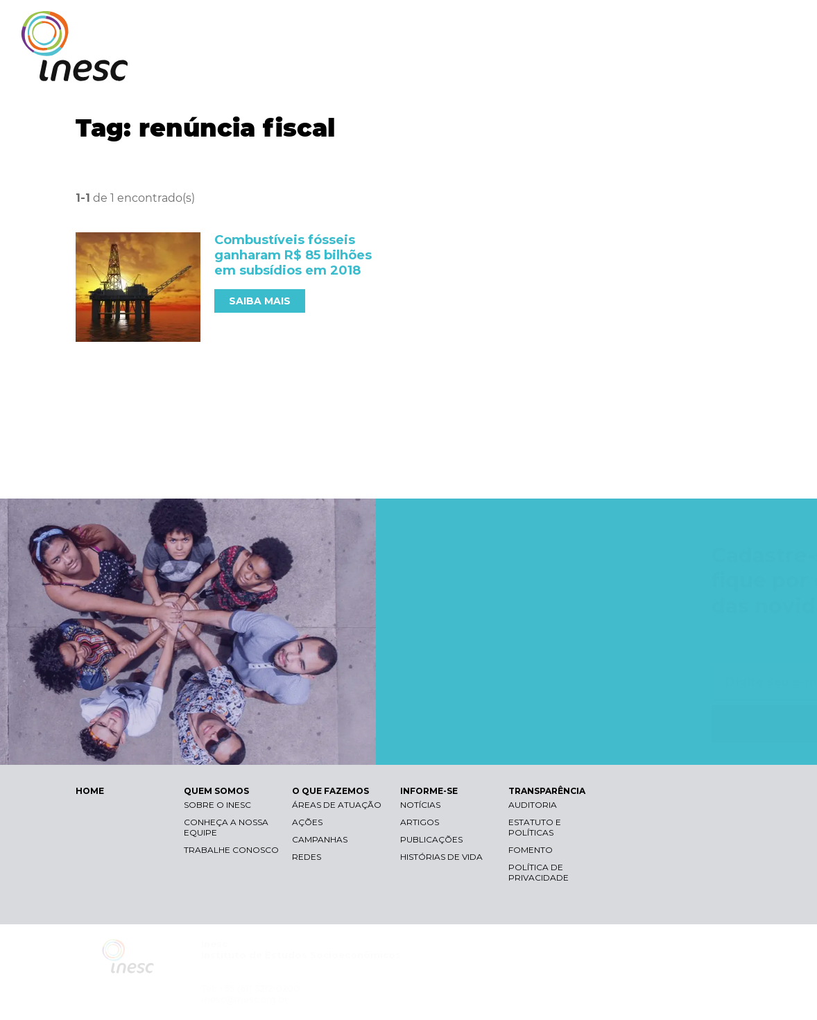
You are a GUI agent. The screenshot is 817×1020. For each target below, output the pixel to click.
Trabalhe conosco (231, 850)
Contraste (622, 24)
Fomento (530, 850)
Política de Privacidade (538, 872)
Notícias (420, 804)
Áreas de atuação (336, 804)
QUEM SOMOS (442, 67)
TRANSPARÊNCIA (735, 67)
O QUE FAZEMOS (542, 67)
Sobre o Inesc (217, 804)
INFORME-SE (639, 67)
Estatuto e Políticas (534, 827)
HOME (90, 791)
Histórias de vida (441, 857)
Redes (306, 857)
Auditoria (532, 804)
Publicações (431, 839)
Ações (307, 822)
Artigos (419, 822)
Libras (555, 24)
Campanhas (319, 839)
